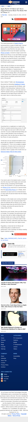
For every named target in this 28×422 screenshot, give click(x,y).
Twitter (5, 374)
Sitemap (3, 349)
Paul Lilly (11, 243)
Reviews (3, 340)
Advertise (3, 358)
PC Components (17, 338)
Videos (15, 349)
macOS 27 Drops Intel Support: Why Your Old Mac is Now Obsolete (13, 283)
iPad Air (20, 238)
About (2, 356)
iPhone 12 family (5, 52)
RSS (5, 380)
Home (2, 338)
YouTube (6, 378)
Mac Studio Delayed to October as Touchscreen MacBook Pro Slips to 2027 (13, 328)
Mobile (15, 342)
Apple (6, 238)
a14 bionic (5, 240)
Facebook (6, 376)
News (9, 6)
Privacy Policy (4, 365)
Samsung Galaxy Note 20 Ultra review (11, 151)
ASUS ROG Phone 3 (10, 189)
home (2, 6)
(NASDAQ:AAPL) (12, 238)
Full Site (3, 346)
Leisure (15, 346)
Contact (3, 362)
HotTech (3, 367)
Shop (14, 358)
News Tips (3, 360)
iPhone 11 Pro (6, 187)
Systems (15, 340)
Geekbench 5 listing (19, 84)
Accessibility (16, 356)
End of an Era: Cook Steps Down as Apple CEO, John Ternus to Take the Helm (13, 305)
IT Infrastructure (17, 344)
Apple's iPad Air (18, 43)
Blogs (2, 344)
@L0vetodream (20, 82)
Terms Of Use (16, 415)
